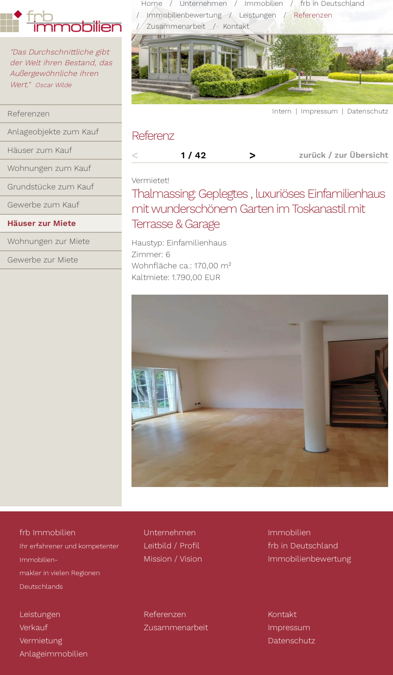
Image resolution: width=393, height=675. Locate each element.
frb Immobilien (47, 532)
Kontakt (236, 26)
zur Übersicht (361, 155)
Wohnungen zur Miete (48, 241)
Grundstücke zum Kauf (50, 186)
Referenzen (313, 15)
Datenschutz (367, 111)
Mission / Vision (173, 558)
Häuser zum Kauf (39, 150)
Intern (282, 111)
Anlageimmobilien (53, 653)
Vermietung (40, 640)
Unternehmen (170, 532)
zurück (312, 155)
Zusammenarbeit (176, 26)
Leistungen (257, 15)
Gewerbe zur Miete (42, 259)
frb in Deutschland (303, 545)
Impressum (319, 111)
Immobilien (289, 532)
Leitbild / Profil (172, 545)
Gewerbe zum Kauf (43, 204)
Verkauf (33, 627)
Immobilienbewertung (184, 15)
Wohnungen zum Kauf (49, 168)
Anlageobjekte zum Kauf (53, 131)
